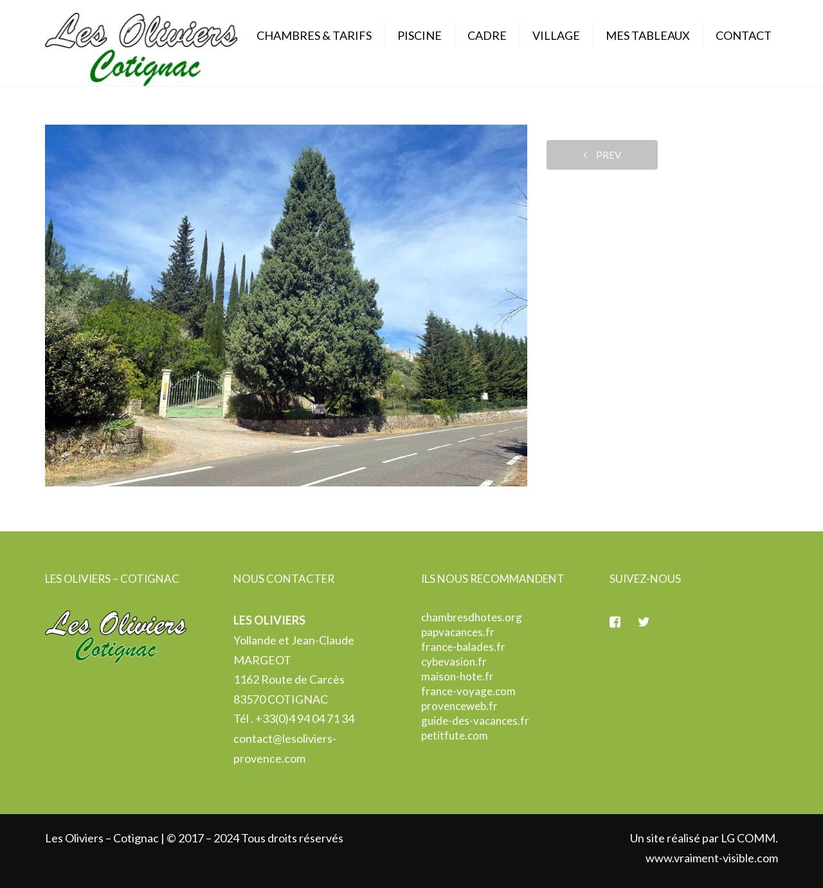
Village (556, 35)
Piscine (419, 35)
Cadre (487, 35)
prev (602, 155)
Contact (744, 35)
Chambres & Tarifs (314, 35)
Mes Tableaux (648, 35)
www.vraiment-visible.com (712, 858)
